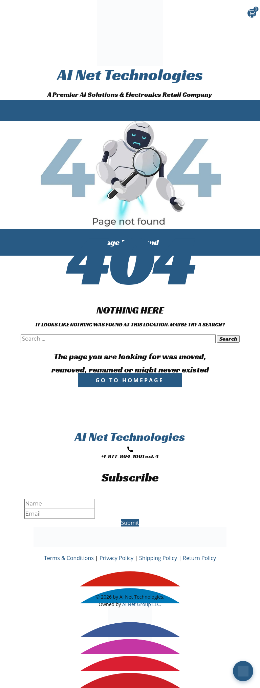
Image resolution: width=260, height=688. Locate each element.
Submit (130, 522)
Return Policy (199, 558)
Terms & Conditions (69, 558)
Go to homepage (129, 380)
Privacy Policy (116, 558)
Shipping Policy (158, 558)
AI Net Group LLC (141, 604)
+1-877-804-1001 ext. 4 (130, 453)
